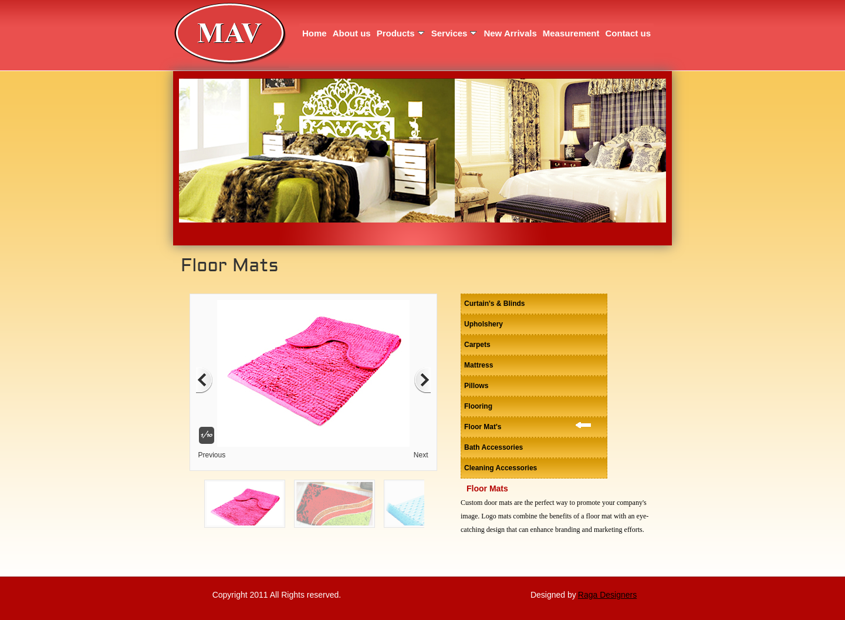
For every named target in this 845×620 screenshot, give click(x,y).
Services (454, 33)
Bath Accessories (493, 447)
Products (400, 33)
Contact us (628, 33)
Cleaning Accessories (500, 468)
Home (314, 33)
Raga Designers (607, 594)
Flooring (478, 406)
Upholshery (483, 324)
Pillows (476, 386)
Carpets (477, 345)
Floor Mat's (483, 427)
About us (352, 33)
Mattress (478, 365)
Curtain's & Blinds (494, 303)
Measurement (571, 33)
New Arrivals (510, 33)
